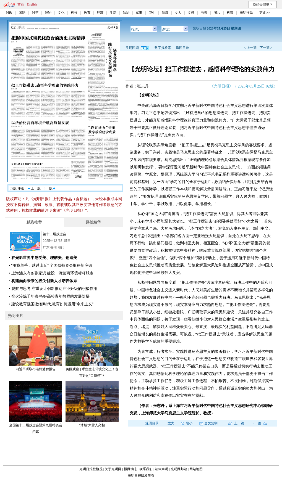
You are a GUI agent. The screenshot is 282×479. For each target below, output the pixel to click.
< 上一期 (250, 48)
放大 (171, 423)
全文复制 (208, 423)
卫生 (152, 13)
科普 (230, 13)
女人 (178, 13)
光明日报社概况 (91, 469)
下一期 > (266, 48)
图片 (217, 13)
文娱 (191, 13)
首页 (20, 4)
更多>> (264, 13)
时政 (9, 13)
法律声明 (161, 469)
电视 (204, 13)
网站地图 (196, 469)
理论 (48, 13)
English (32, 4)
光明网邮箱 (179, 469)
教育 (87, 13)
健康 (165, 13)
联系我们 (146, 469)
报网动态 (130, 469)
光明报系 (246, 13)
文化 (61, 13)
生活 (113, 13)
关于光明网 (113, 469)
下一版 (49, 188)
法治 (126, 13)
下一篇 (259, 423)
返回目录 (182, 48)
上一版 (34, 188)
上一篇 (236, 423)
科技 (74, 13)
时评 (35, 13)
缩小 (186, 423)
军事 (139, 13)
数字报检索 (163, 48)
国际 (22, 13)
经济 (100, 13)
